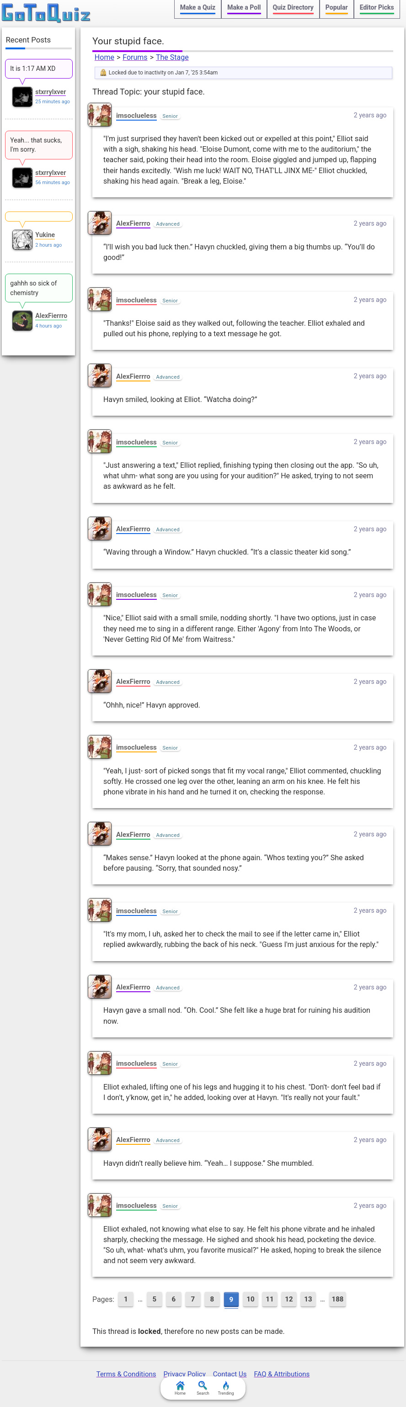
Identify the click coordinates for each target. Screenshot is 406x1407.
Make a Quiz (197, 7)
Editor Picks (377, 7)
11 (269, 1299)
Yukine (45, 234)
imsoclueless (136, 115)
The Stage (172, 57)
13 (308, 1299)
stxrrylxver (50, 91)
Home (104, 57)
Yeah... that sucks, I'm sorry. (36, 145)
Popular (337, 7)
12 (289, 1299)
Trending (226, 1388)
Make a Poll (244, 7)
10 (250, 1299)
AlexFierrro (133, 223)
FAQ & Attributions (282, 1374)
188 (338, 1299)
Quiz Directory (293, 7)
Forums (135, 57)
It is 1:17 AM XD (32, 68)
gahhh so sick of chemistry (33, 288)
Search (203, 1388)
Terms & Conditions (126, 1374)
